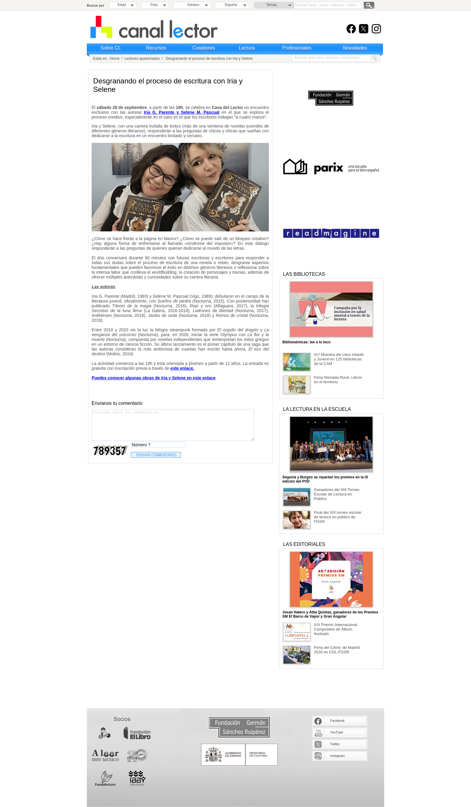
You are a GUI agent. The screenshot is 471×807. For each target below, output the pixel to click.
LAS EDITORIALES (304, 544)
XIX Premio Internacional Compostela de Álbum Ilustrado (335, 629)
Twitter (335, 744)
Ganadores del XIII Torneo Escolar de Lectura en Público (337, 494)
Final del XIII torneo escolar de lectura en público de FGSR (337, 517)
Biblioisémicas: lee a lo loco (306, 342)
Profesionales (296, 47)
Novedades (355, 47)
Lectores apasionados (142, 58)
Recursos (156, 47)
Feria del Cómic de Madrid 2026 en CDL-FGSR (337, 649)
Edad (121, 5)
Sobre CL (111, 47)
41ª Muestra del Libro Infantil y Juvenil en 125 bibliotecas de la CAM (338, 359)
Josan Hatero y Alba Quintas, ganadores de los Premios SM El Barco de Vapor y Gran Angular (330, 614)
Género (192, 5)
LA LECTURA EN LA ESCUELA (317, 409)
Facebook (337, 720)
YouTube (336, 732)
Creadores (204, 47)
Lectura (247, 47)
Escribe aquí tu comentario (173, 425)
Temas (271, 5)
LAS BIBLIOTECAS (304, 274)
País (154, 5)
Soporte (231, 5)
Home (115, 58)
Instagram (337, 755)
